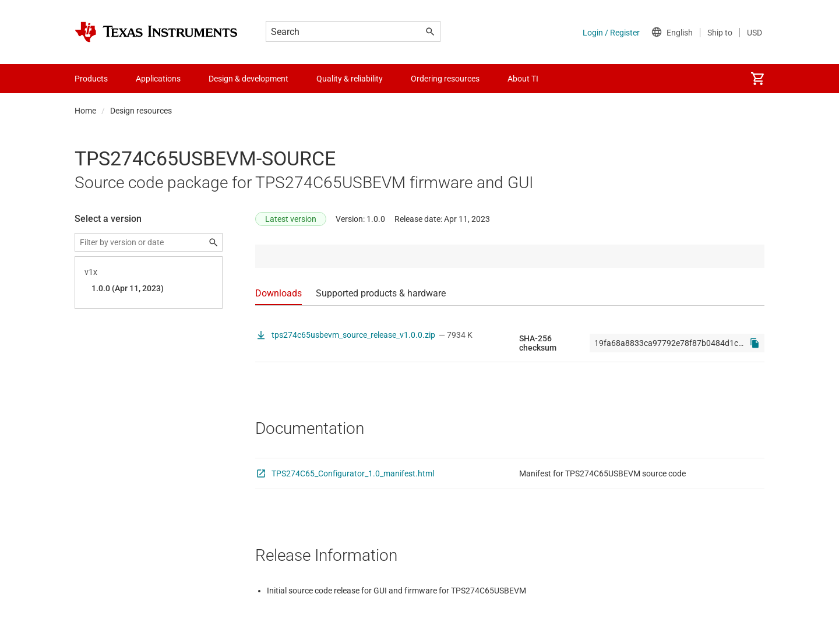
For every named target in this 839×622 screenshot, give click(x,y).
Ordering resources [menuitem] (445, 78)
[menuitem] (757, 78)
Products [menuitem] (91, 78)
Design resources (141, 110)
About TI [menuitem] (522, 78)
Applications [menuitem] (158, 78)
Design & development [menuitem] (248, 78)
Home (85, 110)
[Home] (156, 32)
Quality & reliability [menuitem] (349, 78)
